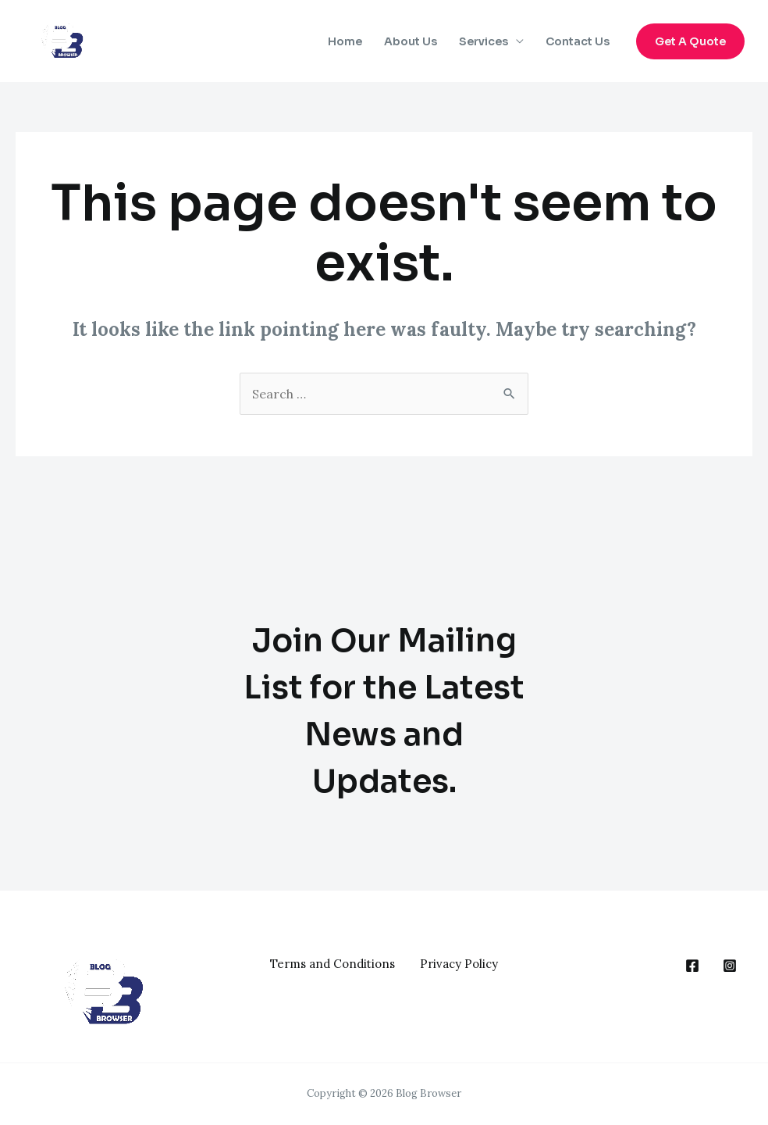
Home (345, 41)
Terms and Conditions (332, 963)
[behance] (692, 966)
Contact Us (578, 41)
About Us (410, 41)
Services (483, 41)
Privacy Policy (459, 963)
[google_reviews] (730, 966)
